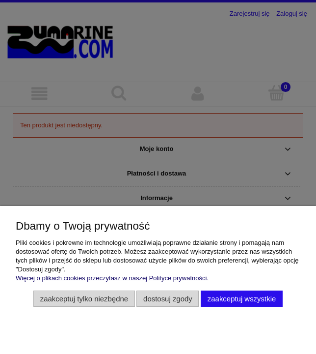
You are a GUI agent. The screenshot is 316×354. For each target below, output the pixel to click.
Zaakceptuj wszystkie (242, 299)
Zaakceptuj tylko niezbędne (84, 299)
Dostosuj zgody (167, 299)
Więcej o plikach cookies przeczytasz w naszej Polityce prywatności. (112, 278)
